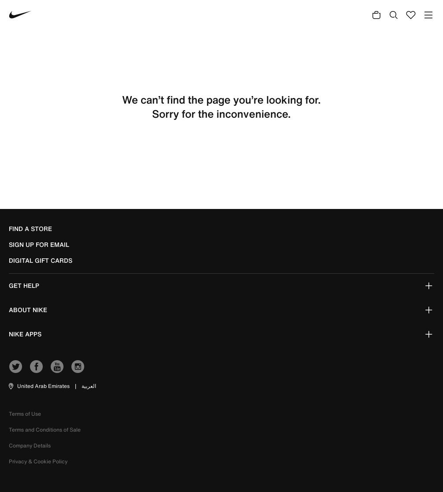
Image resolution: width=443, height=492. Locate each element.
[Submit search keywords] (393, 14)
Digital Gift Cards (40, 261)
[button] (38, 386)
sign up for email (39, 245)
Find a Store (30, 229)
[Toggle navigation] (428, 14)
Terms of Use (25, 413)
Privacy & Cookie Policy (38, 461)
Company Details (30, 445)
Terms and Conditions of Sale (45, 429)
